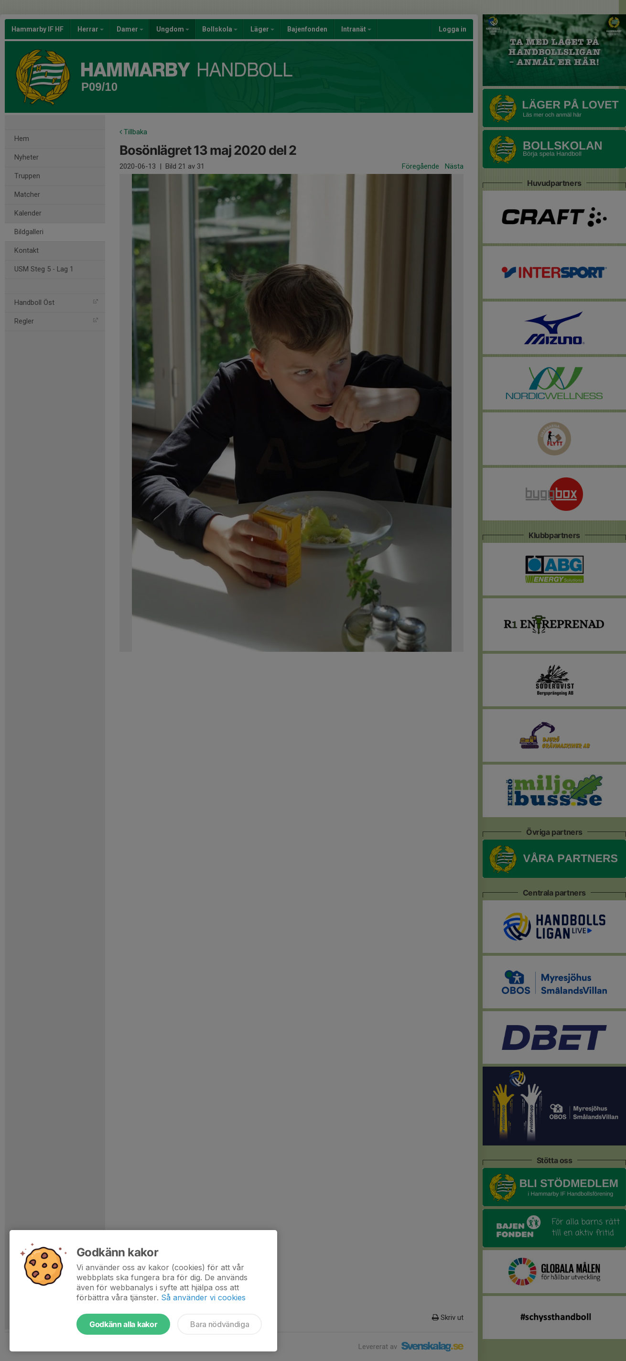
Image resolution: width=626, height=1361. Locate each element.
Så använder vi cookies (203, 1297)
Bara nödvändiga (219, 1324)
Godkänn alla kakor (123, 1324)
